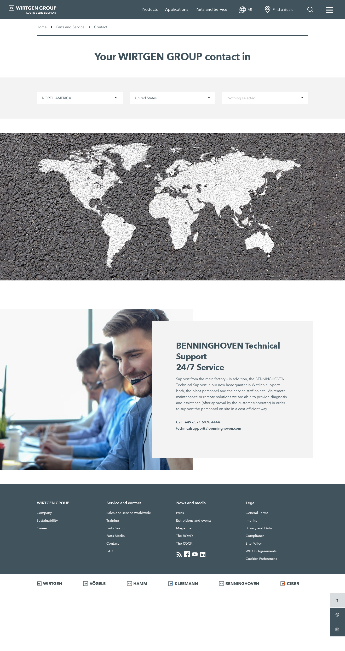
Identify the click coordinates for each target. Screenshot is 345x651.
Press (180, 513)
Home (42, 27)
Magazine (183, 528)
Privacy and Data (259, 528)
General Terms (257, 513)
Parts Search (115, 528)
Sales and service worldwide (128, 513)
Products (150, 9)
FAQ (109, 551)
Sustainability (47, 521)
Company (44, 513)
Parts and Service (211, 9)
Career (42, 528)
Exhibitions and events (193, 521)
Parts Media (115, 536)
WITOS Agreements (261, 551)
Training (112, 521)
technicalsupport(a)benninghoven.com (208, 428)
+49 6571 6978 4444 (202, 422)
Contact (112, 544)
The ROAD (184, 536)
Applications (176, 9)
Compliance (255, 536)
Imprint (251, 521)
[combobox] (79, 98)
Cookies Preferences (261, 559)
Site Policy (254, 544)
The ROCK (184, 544)
